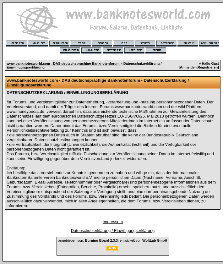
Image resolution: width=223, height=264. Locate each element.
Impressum (113, 221)
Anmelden (188, 67)
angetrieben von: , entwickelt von (112, 240)
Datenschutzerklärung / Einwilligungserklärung (113, 230)
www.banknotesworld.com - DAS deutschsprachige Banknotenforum (63, 63)
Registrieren (208, 67)
